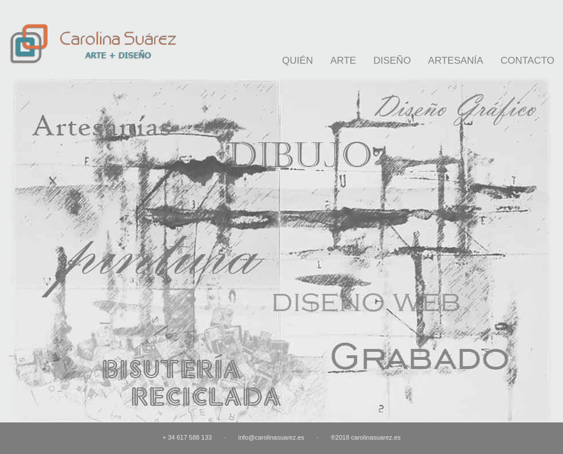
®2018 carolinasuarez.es (365, 437)
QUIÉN (297, 60)
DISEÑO (392, 60)
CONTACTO (527, 60)
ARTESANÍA (455, 60)
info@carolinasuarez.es (271, 437)
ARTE (343, 60)
